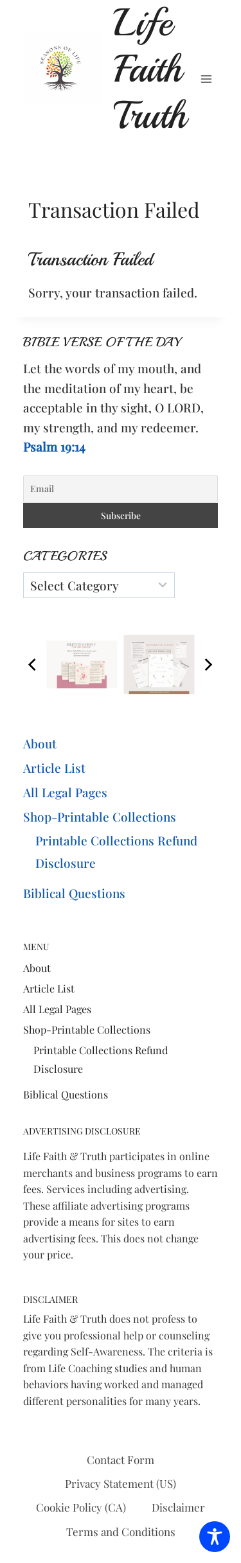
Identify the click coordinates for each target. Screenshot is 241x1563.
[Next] (207, 664)
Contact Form (120, 1460)
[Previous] (33, 664)
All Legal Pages (65, 792)
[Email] (120, 489)
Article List (54, 767)
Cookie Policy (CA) (81, 1507)
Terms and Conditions (120, 1531)
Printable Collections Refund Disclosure (116, 851)
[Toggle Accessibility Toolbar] (214, 1536)
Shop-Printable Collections (99, 816)
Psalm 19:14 (54, 446)
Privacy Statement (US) (120, 1483)
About (40, 743)
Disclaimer (178, 1507)
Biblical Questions (74, 893)
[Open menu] (206, 79)
